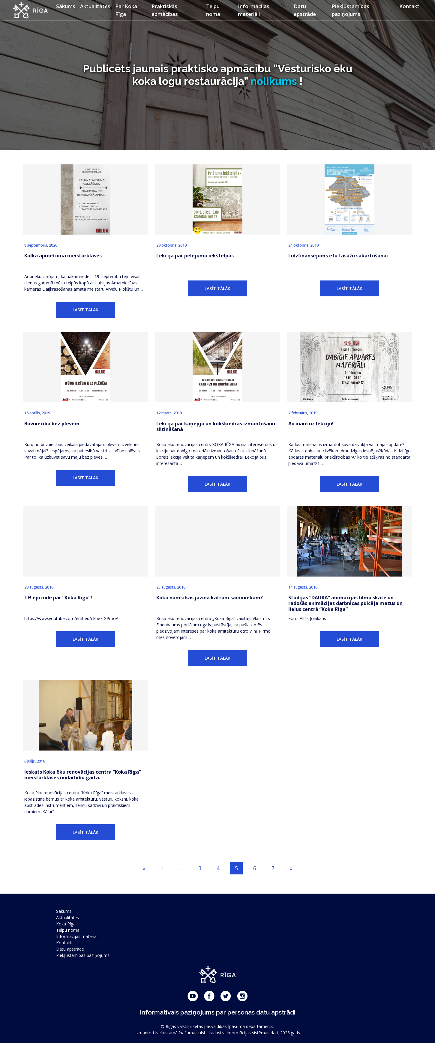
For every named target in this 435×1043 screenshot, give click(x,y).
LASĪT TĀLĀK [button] (85, 310)
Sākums (65, 6)
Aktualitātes (95, 6)
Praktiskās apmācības (165, 10)
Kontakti (410, 6)
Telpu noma (213, 10)
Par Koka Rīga (126, 10)
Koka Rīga (66, 924)
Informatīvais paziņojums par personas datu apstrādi (218, 1012)
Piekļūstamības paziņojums (350, 10)
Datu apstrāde (305, 10)
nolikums (273, 81)
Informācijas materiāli (253, 10)
